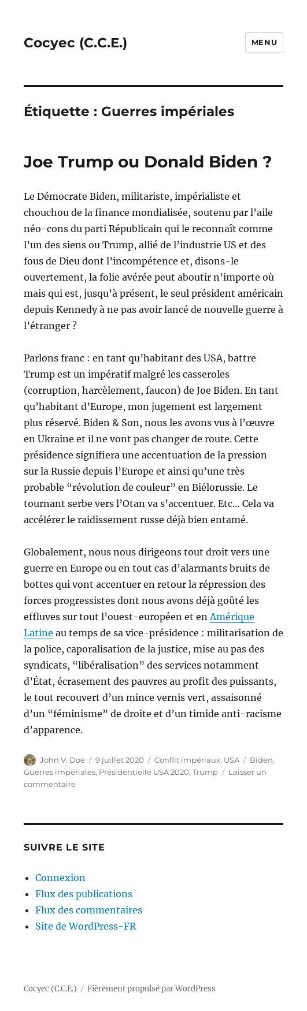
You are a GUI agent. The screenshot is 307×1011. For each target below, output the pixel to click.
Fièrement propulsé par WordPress (151, 989)
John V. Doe (62, 759)
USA (231, 759)
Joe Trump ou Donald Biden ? (148, 161)
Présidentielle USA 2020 (144, 772)
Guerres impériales (59, 772)
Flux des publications (83, 894)
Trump (205, 772)
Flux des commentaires (88, 910)
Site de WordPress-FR (85, 926)
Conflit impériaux (187, 759)
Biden (261, 759)
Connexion (60, 877)
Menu (264, 42)
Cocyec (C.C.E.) (75, 43)
